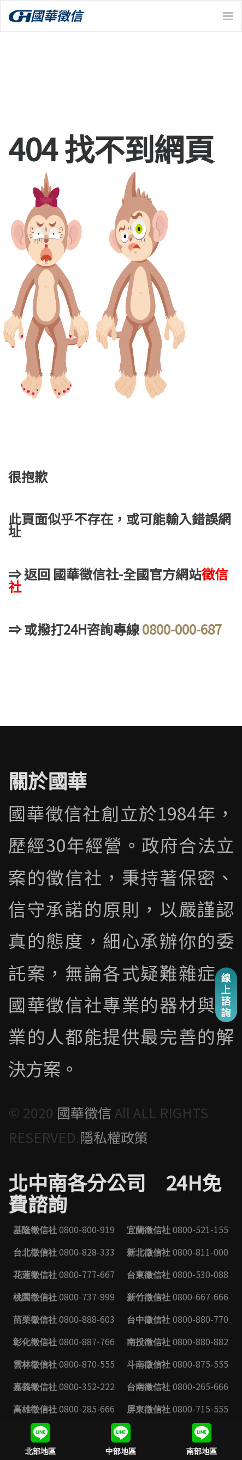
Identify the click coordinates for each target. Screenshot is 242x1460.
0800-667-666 (177, 1296)
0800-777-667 (64, 1274)
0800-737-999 (64, 1296)
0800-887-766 (64, 1341)
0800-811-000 (177, 1251)
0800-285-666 (64, 1408)
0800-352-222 (64, 1386)
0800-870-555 (64, 1363)
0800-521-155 (177, 1229)
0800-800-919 (64, 1229)
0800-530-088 (177, 1274)
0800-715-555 (177, 1408)
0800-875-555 (177, 1363)
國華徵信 (86, 1112)
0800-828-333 (64, 1251)
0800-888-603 (64, 1319)
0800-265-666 (177, 1386)
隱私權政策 (114, 1137)
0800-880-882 (177, 1341)
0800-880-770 (177, 1319)
